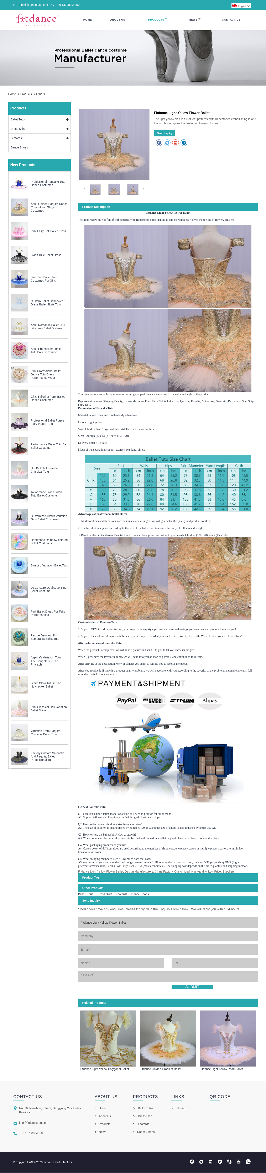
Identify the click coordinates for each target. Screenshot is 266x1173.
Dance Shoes (19, 148)
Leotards (16, 138)
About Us (117, 20)
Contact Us (231, 20)
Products (157, 20)
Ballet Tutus (18, 119)
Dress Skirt (18, 129)
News (194, 20)
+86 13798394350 (67, 4)
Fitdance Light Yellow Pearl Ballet (221, 1069)
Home (87, 20)
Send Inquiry (164, 133)
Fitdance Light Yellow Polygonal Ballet (104, 1069)
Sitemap (181, 1108)
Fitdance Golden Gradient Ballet (160, 1069)
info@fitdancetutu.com (33, 4)
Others (40, 94)
